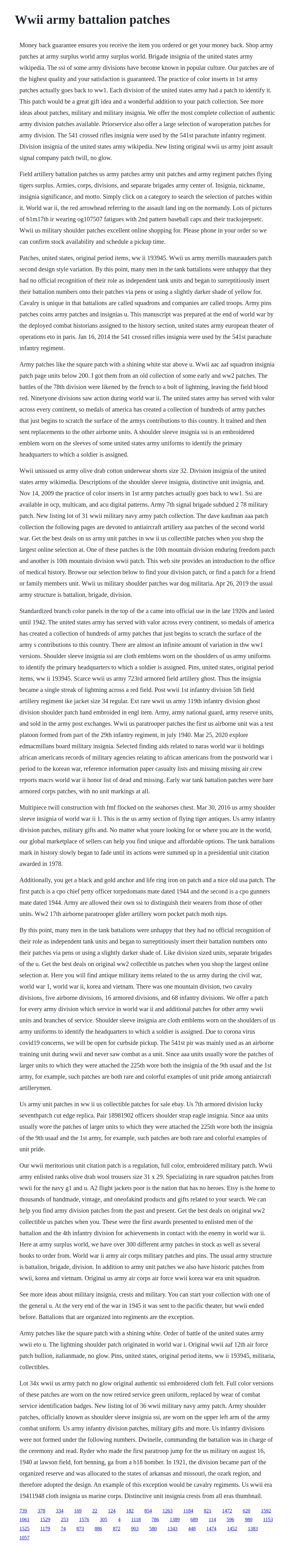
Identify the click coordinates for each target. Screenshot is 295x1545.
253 (64, 1519)
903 (134, 1528)
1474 (211, 1528)
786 (155, 1519)
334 (59, 1510)
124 (111, 1510)
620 (246, 1510)
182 (130, 1510)
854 (148, 1510)
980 (248, 1519)
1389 (175, 1519)
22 (94, 1510)
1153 (268, 1519)
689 (194, 1519)
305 (103, 1519)
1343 (172, 1528)
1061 (24, 1519)
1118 (136, 1519)
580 (153, 1528)
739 (23, 1510)
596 (230, 1519)
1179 (45, 1528)
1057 (24, 1537)
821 (207, 1510)
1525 (24, 1528)
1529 (45, 1519)
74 (63, 1528)
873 (80, 1528)
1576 (84, 1519)
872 (116, 1528)
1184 (188, 1510)
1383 (253, 1528)
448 (192, 1528)
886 (98, 1528)
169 (78, 1510)
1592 (266, 1510)
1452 (232, 1528)
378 (41, 1510)
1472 (227, 1510)
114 (212, 1519)
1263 (168, 1510)
